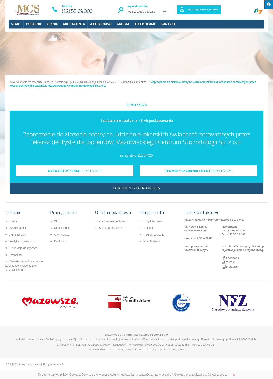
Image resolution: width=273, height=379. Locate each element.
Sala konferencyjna (111, 227)
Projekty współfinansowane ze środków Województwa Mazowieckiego (24, 265)
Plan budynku (152, 241)
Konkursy (60, 241)
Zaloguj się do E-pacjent (202, 9)
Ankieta (148, 227)
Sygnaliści (15, 254)
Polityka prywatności (22, 241)
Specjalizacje (62, 227)
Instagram (232, 266)
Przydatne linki (153, 221)
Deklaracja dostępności (23, 248)
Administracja (17, 234)
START (16, 24)
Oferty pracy (61, 234)
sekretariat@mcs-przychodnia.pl (243, 246)
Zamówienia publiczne (112, 221)
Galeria (123, 24)
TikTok (230, 262)
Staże (57, 221)
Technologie (145, 24)
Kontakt (168, 24)
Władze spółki (17, 227)
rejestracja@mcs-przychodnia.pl (243, 250)
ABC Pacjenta (74, 24)
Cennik (52, 24)
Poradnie (34, 24)
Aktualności (101, 24)
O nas (13, 221)
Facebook (232, 258)
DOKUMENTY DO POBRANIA (136, 188)
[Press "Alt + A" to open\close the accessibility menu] (268, 4)
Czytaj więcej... (218, 374)
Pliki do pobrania (154, 234)
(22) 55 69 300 (77, 11)
